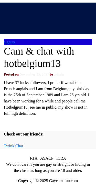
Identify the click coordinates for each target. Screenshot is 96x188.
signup (9, 42)
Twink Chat (13, 146)
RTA (33, 158)
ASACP (46, 158)
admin (59, 74)
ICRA (61, 158)
